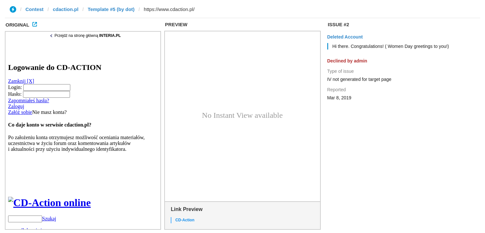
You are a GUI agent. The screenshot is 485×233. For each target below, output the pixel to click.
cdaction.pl (65, 9)
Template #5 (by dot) (111, 9)
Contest (35, 9)
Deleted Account (345, 36)
